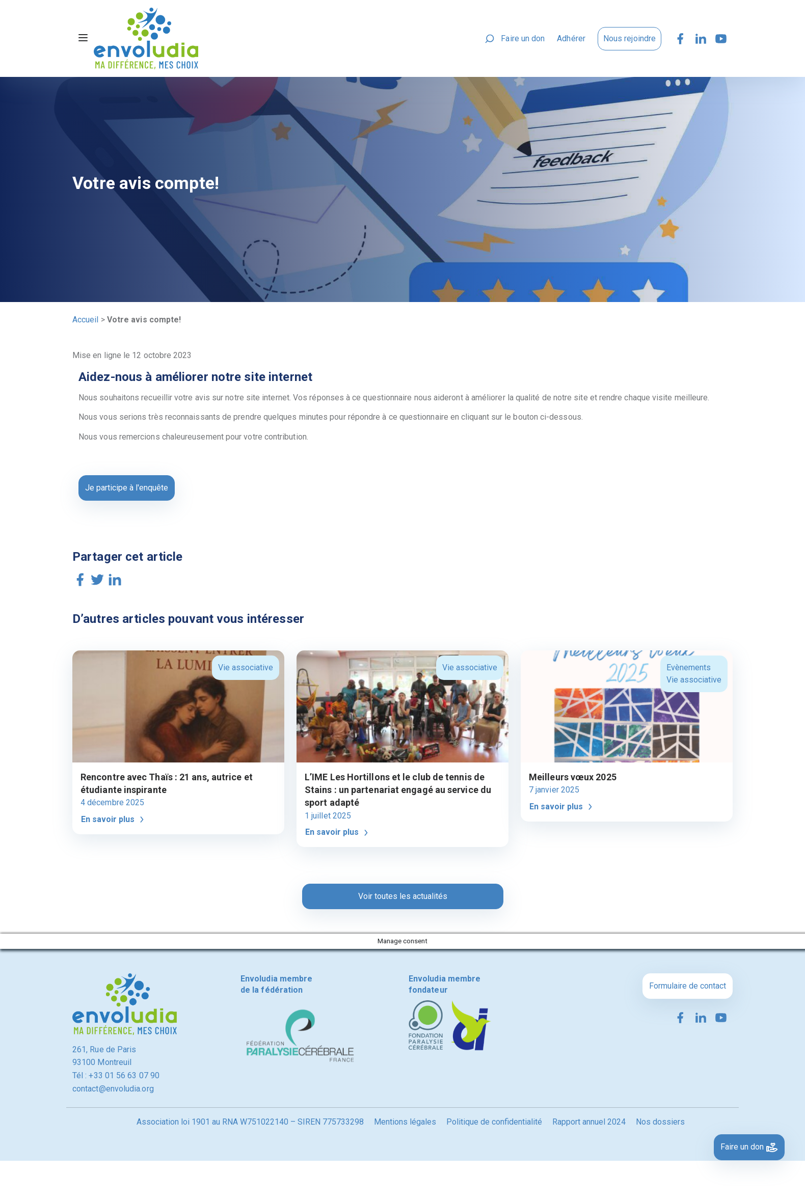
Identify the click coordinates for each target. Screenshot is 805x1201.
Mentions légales (405, 1122)
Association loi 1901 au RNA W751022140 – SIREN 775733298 (250, 1122)
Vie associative (245, 667)
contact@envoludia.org (113, 1089)
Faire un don (523, 38)
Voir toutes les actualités (402, 896)
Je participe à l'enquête (126, 488)
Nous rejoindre (629, 38)
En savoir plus (114, 819)
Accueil (85, 319)
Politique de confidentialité (494, 1122)
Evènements (688, 667)
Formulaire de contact (687, 986)
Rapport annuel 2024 (589, 1122)
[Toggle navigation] (83, 38)
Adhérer (571, 38)
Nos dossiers (660, 1122)
